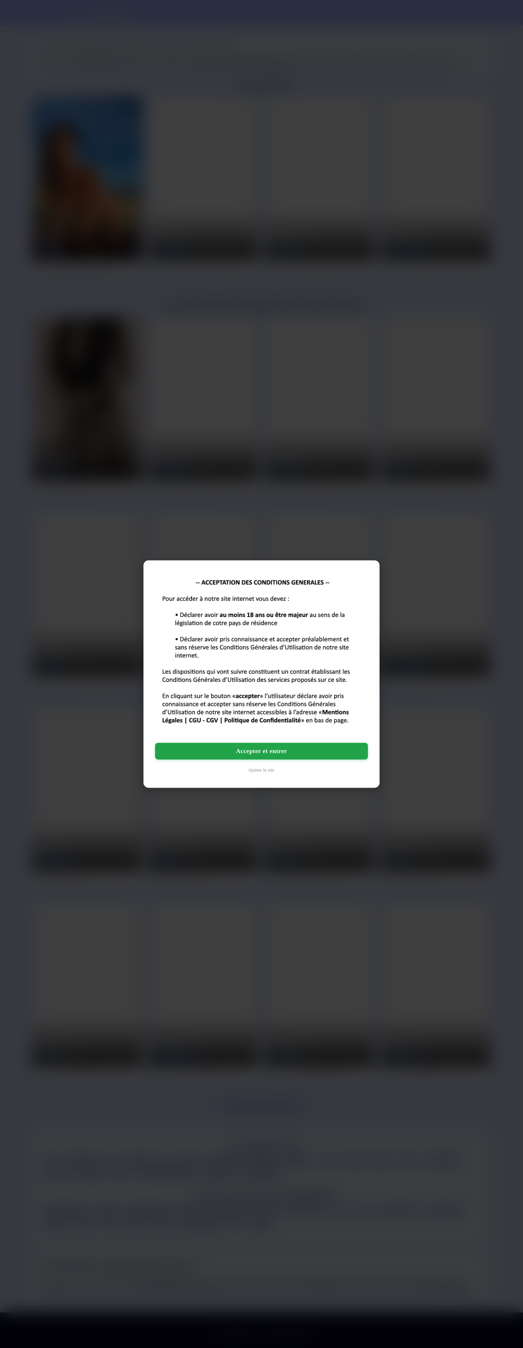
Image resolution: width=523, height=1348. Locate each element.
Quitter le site (262, 769)
